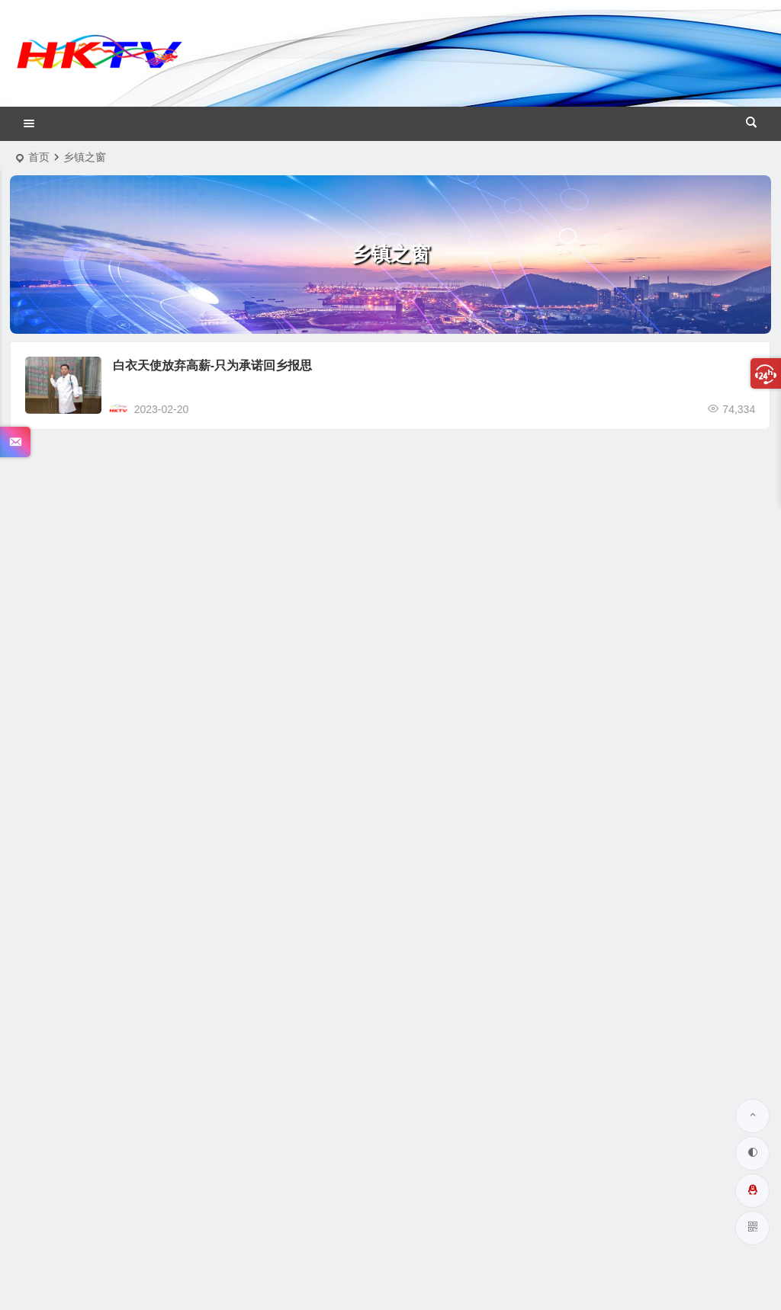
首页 (39, 157)
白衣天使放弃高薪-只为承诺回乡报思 (212, 365)
